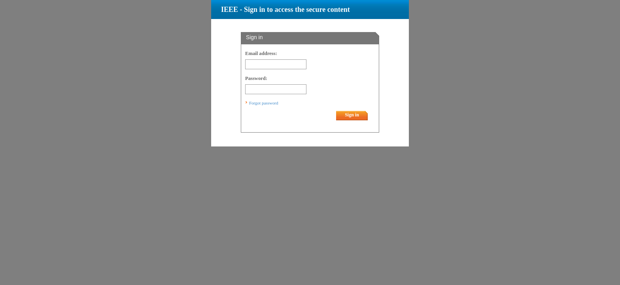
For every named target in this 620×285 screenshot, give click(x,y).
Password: (256, 78)
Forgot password (263, 103)
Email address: (261, 53)
